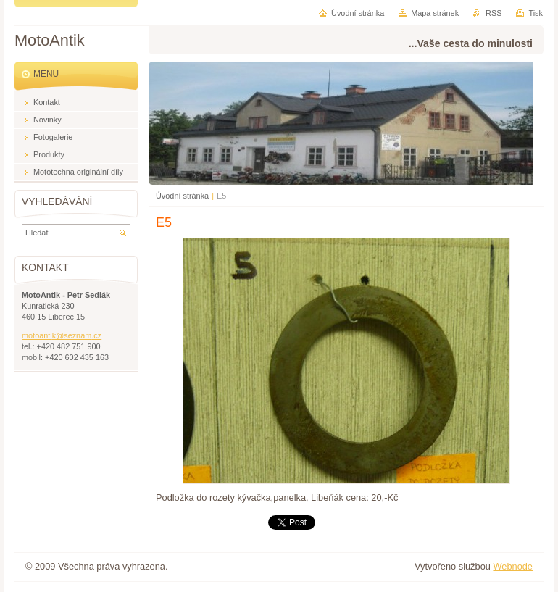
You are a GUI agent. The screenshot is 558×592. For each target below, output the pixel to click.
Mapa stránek (435, 13)
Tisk (535, 13)
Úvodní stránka (182, 195)
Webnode (513, 566)
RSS (493, 13)
